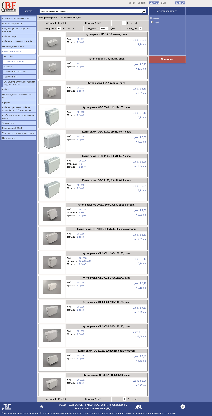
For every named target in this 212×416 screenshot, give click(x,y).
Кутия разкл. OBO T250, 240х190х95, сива (51, 196)
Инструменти (8, 138)
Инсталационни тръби (13, 46)
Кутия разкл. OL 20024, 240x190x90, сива (51, 342)
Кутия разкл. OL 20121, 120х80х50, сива (51, 391)
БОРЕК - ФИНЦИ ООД (6, 408)
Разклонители (10, 77)
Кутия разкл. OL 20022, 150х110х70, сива (51, 293)
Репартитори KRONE (12, 128)
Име (103, 28)
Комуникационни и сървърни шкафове (16, 30)
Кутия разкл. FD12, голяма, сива (51, 99)
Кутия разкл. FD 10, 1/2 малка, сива (51, 50)
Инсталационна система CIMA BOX (17, 96)
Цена (112, 28)
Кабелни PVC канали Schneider (17, 41)
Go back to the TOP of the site (183, 407)
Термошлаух (8, 123)
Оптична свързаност (12, 23)
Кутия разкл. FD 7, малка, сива (51, 74)
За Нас (132, 3)
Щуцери (6, 102)
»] (136, 23)
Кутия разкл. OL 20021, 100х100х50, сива (51, 269)
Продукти (28, 11)
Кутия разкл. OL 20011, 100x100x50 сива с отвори (51, 220)
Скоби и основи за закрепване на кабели (18, 116)
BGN (163, 3)
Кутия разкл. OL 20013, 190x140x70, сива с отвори (51, 245)
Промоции (167, 59)
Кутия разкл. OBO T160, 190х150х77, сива (51, 172)
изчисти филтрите (167, 11)
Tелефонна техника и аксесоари (18, 133)
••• (136, 28)
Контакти (142, 3)
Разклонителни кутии (14, 61)
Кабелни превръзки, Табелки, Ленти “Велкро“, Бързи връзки (16, 108)
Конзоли (8, 66)
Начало (8, 7)
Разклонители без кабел (15, 71)
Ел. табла (8, 56)
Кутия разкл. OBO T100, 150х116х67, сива (51, 147)
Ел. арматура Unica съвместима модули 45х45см (19, 83)
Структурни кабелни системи (16, 18)
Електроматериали (11, 51)
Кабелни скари (9, 36)
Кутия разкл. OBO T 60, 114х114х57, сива (51, 123)
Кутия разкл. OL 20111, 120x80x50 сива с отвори (51, 366)
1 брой (156, 22)
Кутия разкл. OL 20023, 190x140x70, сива (51, 318)
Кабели (5, 89)
